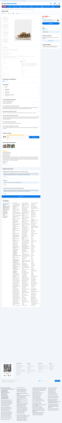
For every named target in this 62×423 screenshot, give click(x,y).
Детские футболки (24, 265)
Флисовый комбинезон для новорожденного (16, 267)
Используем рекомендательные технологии (8, 381)
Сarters (32, 254)
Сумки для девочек (33, 304)
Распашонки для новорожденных (15, 250)
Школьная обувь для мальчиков (15, 225)
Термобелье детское (24, 280)
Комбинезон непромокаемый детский (26, 262)
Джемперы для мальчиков (16, 292)
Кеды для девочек (24, 249)
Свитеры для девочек (25, 212)
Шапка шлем (33, 292)
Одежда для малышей (15, 246)
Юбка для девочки (15, 301)
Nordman (23, 296)
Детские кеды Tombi (30, 9)
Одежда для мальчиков (16, 293)
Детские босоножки (34, 216)
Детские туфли (24, 250)
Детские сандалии (33, 212)
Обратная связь (18, 373)
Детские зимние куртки (25, 281)
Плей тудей (32, 235)
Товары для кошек (51, 364)
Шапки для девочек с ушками (35, 303)
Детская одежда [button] (5, 212)
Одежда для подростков (25, 264)
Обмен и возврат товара (19, 366)
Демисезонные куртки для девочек (25, 213)
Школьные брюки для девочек (16, 222)
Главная (3, 9)
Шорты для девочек (24, 222)
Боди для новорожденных (16, 249)
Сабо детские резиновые (34, 226)
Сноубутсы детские (24, 291)
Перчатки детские (33, 294)
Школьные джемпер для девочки (16, 233)
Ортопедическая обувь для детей (25, 292)
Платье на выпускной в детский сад (16, 247)
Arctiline (32, 271)
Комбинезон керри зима (25, 278)
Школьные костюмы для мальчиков (16, 229)
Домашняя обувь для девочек (26, 248)
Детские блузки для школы (16, 209)
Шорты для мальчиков (16, 291)
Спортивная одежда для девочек (25, 218)
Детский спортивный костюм (26, 260)
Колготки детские (33, 277)
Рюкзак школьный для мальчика (16, 211)
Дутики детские (33, 221)
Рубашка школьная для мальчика (16, 217)
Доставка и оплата (18, 364)
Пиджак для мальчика (25, 284)
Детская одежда (15, 244)
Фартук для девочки (15, 221)
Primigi (32, 209)
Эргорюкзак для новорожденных (15, 254)
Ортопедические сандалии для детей (34, 220)
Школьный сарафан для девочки (16, 237)
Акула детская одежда (34, 233)
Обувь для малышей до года (16, 263)
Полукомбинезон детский (25, 266)
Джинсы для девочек (25, 226)
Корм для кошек (51, 365)
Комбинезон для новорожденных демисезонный (15, 272)
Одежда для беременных (25, 251)
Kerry (32, 244)
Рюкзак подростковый (34, 289)
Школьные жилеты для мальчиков (16, 227)
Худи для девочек (24, 233)
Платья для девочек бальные (16, 305)
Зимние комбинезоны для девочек (16, 303)
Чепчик (32, 287)
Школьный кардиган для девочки (16, 230)
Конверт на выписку (15, 245)
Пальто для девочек (24, 219)
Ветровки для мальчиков (16, 277)
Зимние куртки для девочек (25, 223)
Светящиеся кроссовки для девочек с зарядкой (25, 247)
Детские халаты (33, 281)
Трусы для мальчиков (34, 282)
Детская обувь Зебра (34, 207)
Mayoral (32, 243)
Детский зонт (33, 305)
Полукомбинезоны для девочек (25, 237)
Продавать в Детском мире (20, 365)
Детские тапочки (24, 300)
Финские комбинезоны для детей (25, 268)
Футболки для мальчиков (16, 279)
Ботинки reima (33, 215)
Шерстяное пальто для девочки (25, 238)
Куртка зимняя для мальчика (16, 280)
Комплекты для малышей (16, 273)
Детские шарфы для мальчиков (33, 298)
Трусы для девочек (33, 279)
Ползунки (23, 259)
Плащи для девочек (24, 271)
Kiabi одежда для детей (34, 270)
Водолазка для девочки (25, 242)
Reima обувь (32, 213)
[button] (58, 6)
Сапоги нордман (24, 294)
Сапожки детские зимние (34, 208)
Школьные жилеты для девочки (16, 238)
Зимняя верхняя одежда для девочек (25, 221)
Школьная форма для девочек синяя (17, 214)
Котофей (32, 232)
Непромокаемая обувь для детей (34, 227)
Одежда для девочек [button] (6, 207)
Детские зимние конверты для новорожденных (16, 260)
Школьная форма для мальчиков (15, 206)
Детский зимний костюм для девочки (26, 225)
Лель (31, 256)
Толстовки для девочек (16, 302)
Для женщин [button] (5, 211)
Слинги (23, 252)
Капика (32, 242)
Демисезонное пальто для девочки (25, 205)
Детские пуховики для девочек (25, 215)
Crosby (32, 260)
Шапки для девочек (33, 293)
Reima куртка (23, 270)
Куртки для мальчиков (16, 274)
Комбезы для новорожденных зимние (17, 256)
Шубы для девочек (24, 210)
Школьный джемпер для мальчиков (16, 240)
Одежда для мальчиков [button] (6, 206)
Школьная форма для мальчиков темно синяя (16, 235)
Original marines (33, 246)
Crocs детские (24, 298)
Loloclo (32, 253)
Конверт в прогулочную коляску (16, 257)
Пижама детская (33, 280)
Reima (32, 237)
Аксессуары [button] (5, 217)
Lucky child (32, 268)
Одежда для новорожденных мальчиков (16, 265)
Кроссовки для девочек (25, 245)
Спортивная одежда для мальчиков (16, 276)
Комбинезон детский (25, 253)
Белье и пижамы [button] (5, 216)
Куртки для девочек (24, 235)
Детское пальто (24, 282)
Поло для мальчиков (15, 285)
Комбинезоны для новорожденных (15, 252)
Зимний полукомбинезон (25, 285)
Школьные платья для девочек (17, 215)
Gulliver (32, 234)
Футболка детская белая (25, 283)
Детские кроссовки (24, 299)
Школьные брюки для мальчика (16, 208)
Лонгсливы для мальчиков (16, 294)
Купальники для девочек (34, 276)
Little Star (32, 266)
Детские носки (33, 278)
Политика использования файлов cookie (20, 371)
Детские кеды (24, 9)
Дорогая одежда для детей (25, 272)
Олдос (32, 236)
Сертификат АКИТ (18, 372)
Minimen (32, 259)
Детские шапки (33, 290)
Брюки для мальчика (15, 278)
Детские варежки (33, 288)
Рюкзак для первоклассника (35, 291)
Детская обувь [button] (5, 213)
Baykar (32, 267)
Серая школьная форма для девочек (16, 218)
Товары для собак (51, 366)
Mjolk (32, 258)
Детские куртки (24, 258)
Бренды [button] (4, 214)
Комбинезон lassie (24, 263)
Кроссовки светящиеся (25, 295)
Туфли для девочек (24, 244)
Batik (32, 257)
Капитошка (32, 269)
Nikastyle (32, 248)
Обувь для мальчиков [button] (6, 208)
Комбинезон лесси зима (25, 269)
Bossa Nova (32, 255)
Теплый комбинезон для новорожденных (16, 262)
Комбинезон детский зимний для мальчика (17, 286)
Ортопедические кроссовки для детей (35, 211)
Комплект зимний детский (25, 279)
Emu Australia (33, 265)
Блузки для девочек (24, 234)
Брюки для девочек (24, 228)
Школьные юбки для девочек (17, 212)
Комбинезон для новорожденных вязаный (16, 268)
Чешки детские (24, 297)
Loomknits (32, 247)
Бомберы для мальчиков (16, 290)
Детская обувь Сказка (34, 206)
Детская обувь (17, 9)
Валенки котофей (33, 214)
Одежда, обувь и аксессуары (9, 9)
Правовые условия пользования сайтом (13, 380)
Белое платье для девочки (25, 227)
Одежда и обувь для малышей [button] (6, 205)
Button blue (32, 245)
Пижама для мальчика (15, 289)
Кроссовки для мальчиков (25, 243)
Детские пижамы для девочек (26, 211)
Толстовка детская (24, 273)
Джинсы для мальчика (16, 295)
